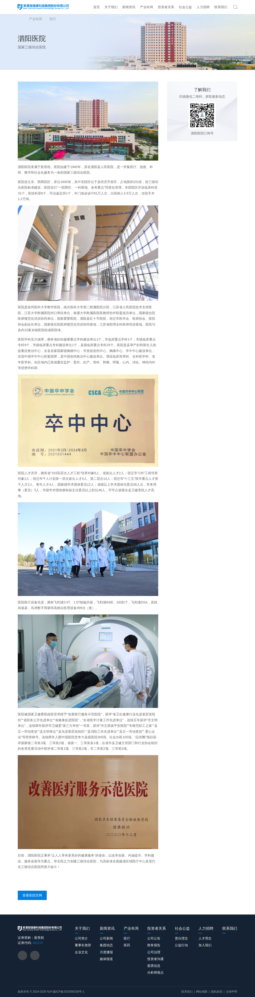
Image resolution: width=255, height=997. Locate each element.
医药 (127, 945)
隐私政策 (216, 991)
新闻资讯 (128, 7)
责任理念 (181, 938)
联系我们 (220, 7)
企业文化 (81, 952)
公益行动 (181, 945)
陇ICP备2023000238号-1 (68, 991)
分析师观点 (155, 972)
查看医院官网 (32, 895)
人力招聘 (203, 7)
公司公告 (153, 938)
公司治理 (153, 952)
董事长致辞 (83, 945)
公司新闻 (106, 938)
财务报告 (153, 945)
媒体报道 (106, 959)
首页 (96, 7)
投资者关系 (166, 7)
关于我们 (111, 7)
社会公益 (185, 7)
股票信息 (153, 966)
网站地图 (201, 991)
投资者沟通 (155, 959)
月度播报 (106, 952)
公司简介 (81, 938)
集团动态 (106, 945)
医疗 (53, 19)
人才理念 (205, 938)
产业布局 (146, 7)
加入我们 (205, 945)
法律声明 (231, 991)
